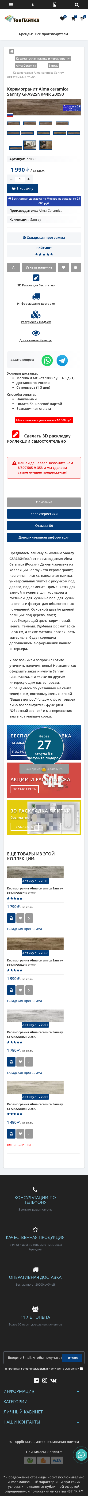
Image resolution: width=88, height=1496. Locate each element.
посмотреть (25, 789)
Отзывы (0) (44, 525)
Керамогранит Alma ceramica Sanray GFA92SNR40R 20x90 (35, 962)
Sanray (35, 219)
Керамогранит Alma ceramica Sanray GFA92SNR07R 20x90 (35, 1034)
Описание (44, 502)
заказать (25, 827)
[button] (81, 1455)
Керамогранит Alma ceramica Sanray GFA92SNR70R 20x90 (35, 890)
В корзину (22, 188)
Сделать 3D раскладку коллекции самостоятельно (39, 438)
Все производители (51, 34)
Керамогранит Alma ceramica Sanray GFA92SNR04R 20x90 (35, 1106)
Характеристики (44, 514)
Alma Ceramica (50, 210)
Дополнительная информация (44, 537)
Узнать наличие (39, 267)
